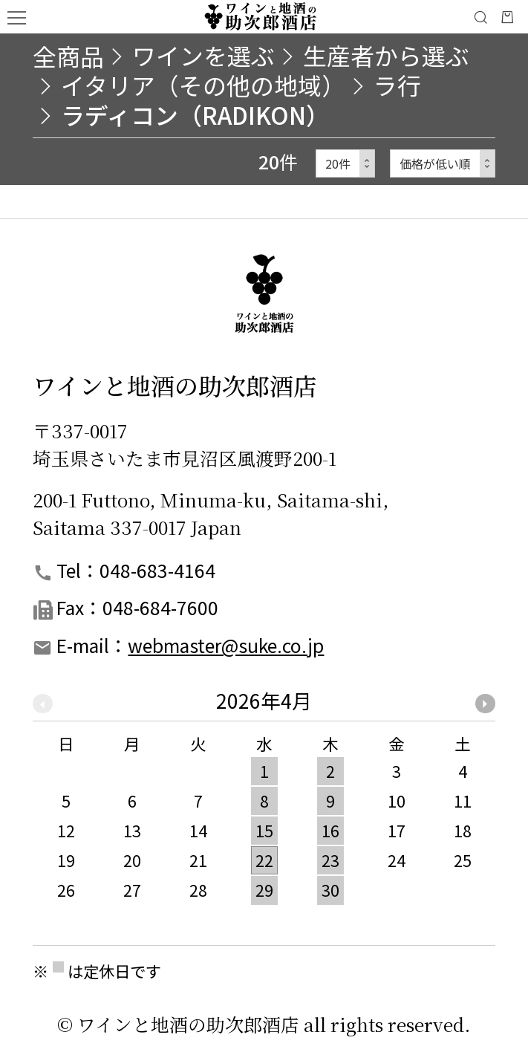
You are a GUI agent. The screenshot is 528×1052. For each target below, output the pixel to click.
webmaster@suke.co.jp (226, 644)
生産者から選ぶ (386, 55)
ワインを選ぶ (203, 55)
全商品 (68, 55)
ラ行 (397, 85)
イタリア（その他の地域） (203, 85)
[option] (264, 803)
